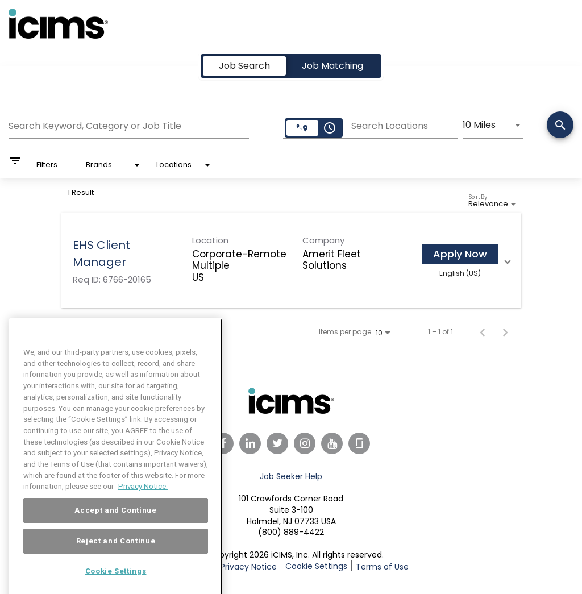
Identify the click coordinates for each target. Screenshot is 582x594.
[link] (291, 260)
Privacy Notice (249, 566)
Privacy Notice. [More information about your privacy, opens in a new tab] (143, 503)
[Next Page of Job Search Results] (505, 332)
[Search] (560, 125)
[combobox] (129, 124)
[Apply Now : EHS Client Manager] (460, 254)
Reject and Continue (115, 557)
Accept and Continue (115, 526)
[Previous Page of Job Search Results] (482, 332)
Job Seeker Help (291, 476)
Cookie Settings (316, 566)
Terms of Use (382, 566)
